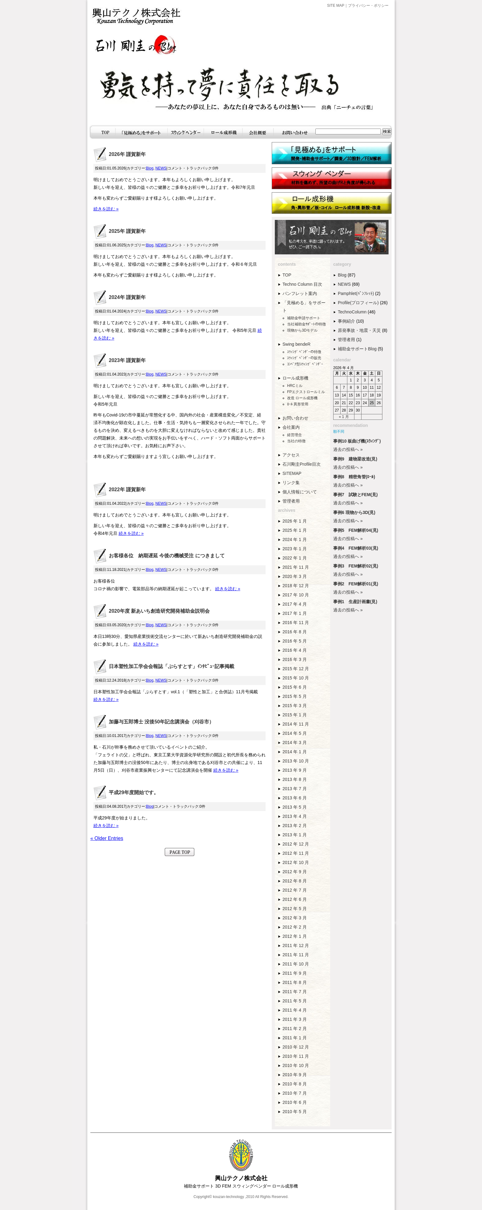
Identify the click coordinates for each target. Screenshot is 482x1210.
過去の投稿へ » (348, 449)
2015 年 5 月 (294, 696)
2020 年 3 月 (294, 576)
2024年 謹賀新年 (127, 297)
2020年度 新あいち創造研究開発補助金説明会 (159, 611)
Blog (149, 168)
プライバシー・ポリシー (368, 5)
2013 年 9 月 (294, 770)
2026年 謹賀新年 (127, 154)
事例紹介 (346, 321)
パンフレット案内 (299, 293)
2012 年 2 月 (294, 927)
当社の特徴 (296, 441)
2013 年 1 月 (294, 834)
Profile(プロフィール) (358, 302)
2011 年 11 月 (295, 954)
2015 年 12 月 (295, 668)
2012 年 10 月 (295, 862)
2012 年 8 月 (294, 880)
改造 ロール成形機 (302, 398)
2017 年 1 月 (294, 613)
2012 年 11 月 (295, 853)
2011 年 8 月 (294, 982)
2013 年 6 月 (294, 797)
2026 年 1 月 (294, 521)
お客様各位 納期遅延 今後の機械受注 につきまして (167, 555)
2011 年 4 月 (294, 1010)
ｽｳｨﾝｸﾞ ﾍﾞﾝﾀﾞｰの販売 (304, 358)
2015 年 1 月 (294, 714)
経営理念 (294, 435)
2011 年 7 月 (294, 991)
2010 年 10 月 (295, 1065)
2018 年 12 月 (295, 585)
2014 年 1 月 (294, 751)
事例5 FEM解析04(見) (355, 530)
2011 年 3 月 (294, 1019)
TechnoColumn (352, 311)
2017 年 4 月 (294, 604)
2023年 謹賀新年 (127, 360)
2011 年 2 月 (294, 1028)
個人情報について (299, 491)
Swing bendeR (296, 344)
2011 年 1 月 (294, 1037)
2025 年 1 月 (294, 530)
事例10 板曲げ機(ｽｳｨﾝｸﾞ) (357, 441)
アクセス (291, 454)
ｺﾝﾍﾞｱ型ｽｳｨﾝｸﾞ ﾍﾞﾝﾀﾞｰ (305, 364)
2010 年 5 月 (294, 1111)
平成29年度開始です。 (134, 792)
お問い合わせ (295, 418)
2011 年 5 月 (294, 1000)
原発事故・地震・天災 (359, 330)
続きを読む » (106, 208)
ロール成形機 (295, 378)
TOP (286, 275)
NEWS (161, 168)
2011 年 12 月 (295, 945)
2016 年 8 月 (294, 631)
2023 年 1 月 (294, 548)
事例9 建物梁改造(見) (355, 458)
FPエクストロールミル (306, 392)
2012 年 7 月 (294, 890)
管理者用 (291, 501)
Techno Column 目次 (302, 284)
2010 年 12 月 (295, 1047)
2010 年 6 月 (294, 1102)
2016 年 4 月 (294, 650)
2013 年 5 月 (294, 807)
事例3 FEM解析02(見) (355, 565)
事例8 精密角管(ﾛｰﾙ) (354, 476)
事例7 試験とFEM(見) (355, 494)
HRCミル (294, 386)
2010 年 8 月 (294, 1083)
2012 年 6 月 (294, 899)
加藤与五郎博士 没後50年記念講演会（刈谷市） (161, 721)
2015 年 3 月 (294, 705)
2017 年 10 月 (295, 594)
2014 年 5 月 (294, 733)
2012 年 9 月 (294, 871)
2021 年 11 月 (295, 567)
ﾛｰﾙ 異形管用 (297, 404)
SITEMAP (291, 473)
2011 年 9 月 (294, 973)
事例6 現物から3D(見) (354, 512)
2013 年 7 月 (294, 788)
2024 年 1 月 (294, 539)
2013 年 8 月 (294, 779)
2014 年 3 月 (294, 742)
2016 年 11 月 (295, 622)
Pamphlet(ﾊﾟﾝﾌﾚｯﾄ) (356, 293)
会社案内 (291, 427)
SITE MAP (335, 5)
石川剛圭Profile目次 (301, 464)
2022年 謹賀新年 (127, 489)
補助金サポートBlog (357, 348)
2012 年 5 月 (294, 908)
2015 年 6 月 (294, 687)
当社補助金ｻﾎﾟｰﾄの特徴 (306, 324)
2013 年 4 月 (294, 816)
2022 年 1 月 (294, 557)
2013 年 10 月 (295, 760)
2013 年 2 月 (294, 825)
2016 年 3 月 (294, 659)
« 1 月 (344, 417)
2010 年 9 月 (294, 1074)
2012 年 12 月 (295, 844)
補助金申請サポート (303, 318)
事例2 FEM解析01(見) (355, 583)
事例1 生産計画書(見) (355, 601)
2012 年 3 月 (294, 917)
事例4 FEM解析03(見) (355, 548)
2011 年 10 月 (295, 963)
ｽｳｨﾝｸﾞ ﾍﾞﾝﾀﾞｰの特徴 (304, 352)
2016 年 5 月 (294, 641)
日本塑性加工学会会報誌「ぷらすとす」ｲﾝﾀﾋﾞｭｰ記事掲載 (171, 666)
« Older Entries (106, 838)
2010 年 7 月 (294, 1093)
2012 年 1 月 (294, 936)
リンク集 (291, 482)
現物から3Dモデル (302, 330)
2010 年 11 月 (295, 1056)
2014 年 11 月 (295, 724)
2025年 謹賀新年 (127, 231)
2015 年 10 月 (295, 677)
